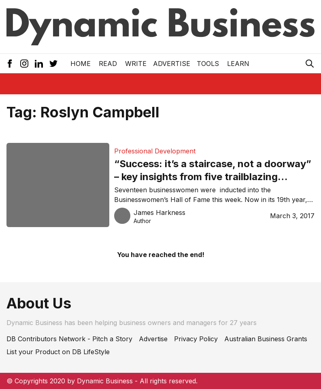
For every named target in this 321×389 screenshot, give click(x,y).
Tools (208, 64)
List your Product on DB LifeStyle (58, 352)
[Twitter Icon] (53, 63)
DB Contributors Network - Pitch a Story (69, 339)
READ (108, 64)
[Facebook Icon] (9, 63)
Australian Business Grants (265, 339)
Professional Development (155, 151)
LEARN (238, 64)
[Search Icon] (310, 63)
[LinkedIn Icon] (38, 63)
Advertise (171, 64)
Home (80, 64)
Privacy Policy (196, 339)
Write (136, 64)
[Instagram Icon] (24, 63)
